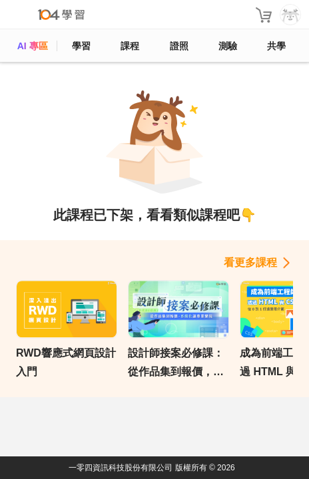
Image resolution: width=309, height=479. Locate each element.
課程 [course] (130, 46)
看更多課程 (250, 262)
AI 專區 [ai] (32, 46)
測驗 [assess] (227, 46)
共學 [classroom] (276, 46)
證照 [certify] (179, 46)
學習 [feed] (81, 46)
